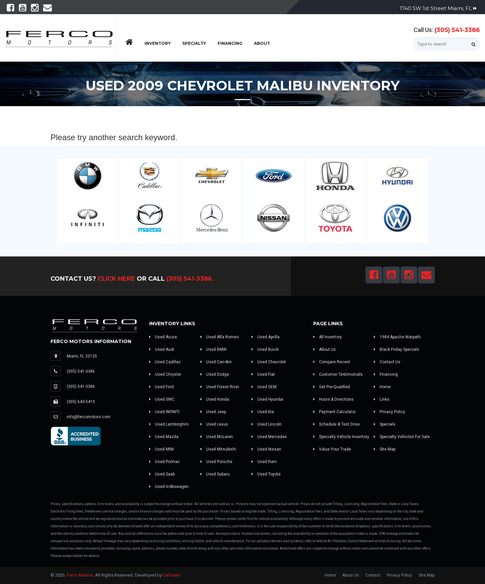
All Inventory (327, 337)
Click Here (116, 278)
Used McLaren (216, 436)
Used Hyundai (267, 399)
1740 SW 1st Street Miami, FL (438, 8)
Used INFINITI (164, 411)
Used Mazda (164, 436)
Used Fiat (263, 374)
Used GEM (264, 387)
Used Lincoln (267, 424)
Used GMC (161, 399)
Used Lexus (214, 424)
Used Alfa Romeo (219, 337)
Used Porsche (216, 461)
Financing (230, 43)
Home (382, 387)
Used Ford (161, 387)
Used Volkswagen (169, 486)
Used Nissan (266, 449)
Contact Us (387, 362)
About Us (324, 349)
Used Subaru (215, 474)
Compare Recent (331, 362)
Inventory (157, 43)
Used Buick (265, 349)
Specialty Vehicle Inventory (341, 436)
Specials (384, 424)
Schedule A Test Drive (336, 424)
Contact (372, 575)
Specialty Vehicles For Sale (402, 436)
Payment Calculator (334, 411)
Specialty (194, 43)
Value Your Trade (332, 449)
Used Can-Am (216, 362)
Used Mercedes (269, 436)
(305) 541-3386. (190, 278)
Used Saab (162, 474)
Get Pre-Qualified (331, 387)
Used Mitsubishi (218, 449)
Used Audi (161, 349)
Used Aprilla (266, 337)
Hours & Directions (333, 399)
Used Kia (263, 411)
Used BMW (213, 349)
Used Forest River (219, 387)
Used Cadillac (165, 362)
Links (381, 399)
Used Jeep (213, 411)
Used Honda (214, 399)
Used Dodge (214, 374)
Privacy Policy (389, 411)
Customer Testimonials (338, 374)
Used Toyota (266, 474)
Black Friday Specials (396, 349)
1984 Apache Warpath (397, 337)
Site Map (384, 449)
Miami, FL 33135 (82, 356)
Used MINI (161, 449)
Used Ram (264, 461)
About (262, 43)
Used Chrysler (165, 374)
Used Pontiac (164, 461)
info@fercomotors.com (88, 416)
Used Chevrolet (269, 362)
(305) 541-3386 (457, 30)
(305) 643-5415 (81, 401)
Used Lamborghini (169, 424)
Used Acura (163, 337)
